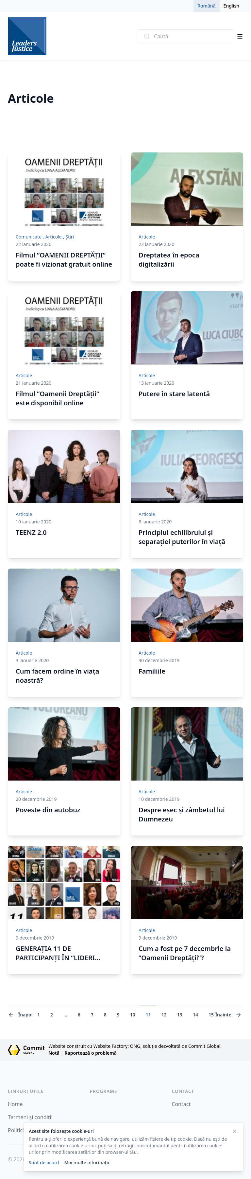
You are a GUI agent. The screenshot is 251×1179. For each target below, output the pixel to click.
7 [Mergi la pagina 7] (92, 1015)
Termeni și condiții (30, 1117)
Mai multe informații (86, 1162)
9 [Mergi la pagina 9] (118, 1015)
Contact (183, 1091)
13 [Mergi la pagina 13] (179, 1015)
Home (15, 1104)
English (231, 6)
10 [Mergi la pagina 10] (132, 1015)
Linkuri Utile (25, 1091)
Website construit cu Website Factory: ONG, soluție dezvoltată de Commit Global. (135, 1046)
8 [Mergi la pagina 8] (105, 1015)
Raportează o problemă (91, 1053)
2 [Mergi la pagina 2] (51, 1015)
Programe (103, 1091)
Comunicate (29, 237)
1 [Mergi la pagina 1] (38, 1015)
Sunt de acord (44, 1162)
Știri (69, 237)
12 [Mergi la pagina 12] (164, 1015)
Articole (53, 237)
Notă (53, 1053)
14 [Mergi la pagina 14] (195, 1015)
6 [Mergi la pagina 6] (79, 1015)
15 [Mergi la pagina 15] (211, 1015)
